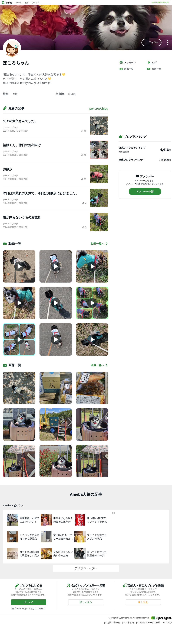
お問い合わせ (112, 622)
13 (83, 131)
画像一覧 (126, 69)
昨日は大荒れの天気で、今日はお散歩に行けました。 (41, 193)
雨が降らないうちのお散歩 (22, 217)
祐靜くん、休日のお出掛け (22, 145)
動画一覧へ (99, 243)
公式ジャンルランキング (132, 147)
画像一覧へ (99, 365)
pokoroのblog (98, 108)
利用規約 (128, 622)
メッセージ (127, 62)
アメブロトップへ (86, 568)
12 (83, 155)
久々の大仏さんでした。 (20, 121)
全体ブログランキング (131, 159)
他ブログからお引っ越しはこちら (27, 608)
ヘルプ (167, 622)
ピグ (152, 62)
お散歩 (7, 169)
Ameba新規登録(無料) (160, 2)
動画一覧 (154, 69)
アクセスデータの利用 (148, 622)
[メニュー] (167, 43)
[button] (151, 42)
